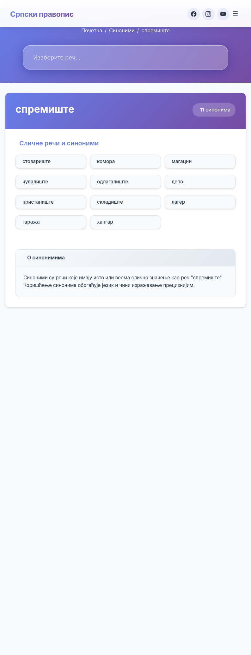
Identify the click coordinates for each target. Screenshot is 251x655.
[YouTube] (222, 13)
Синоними (122, 30)
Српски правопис (42, 13)
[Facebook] (191, 13)
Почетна (91, 30)
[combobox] (125, 57)
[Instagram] (206, 13)
